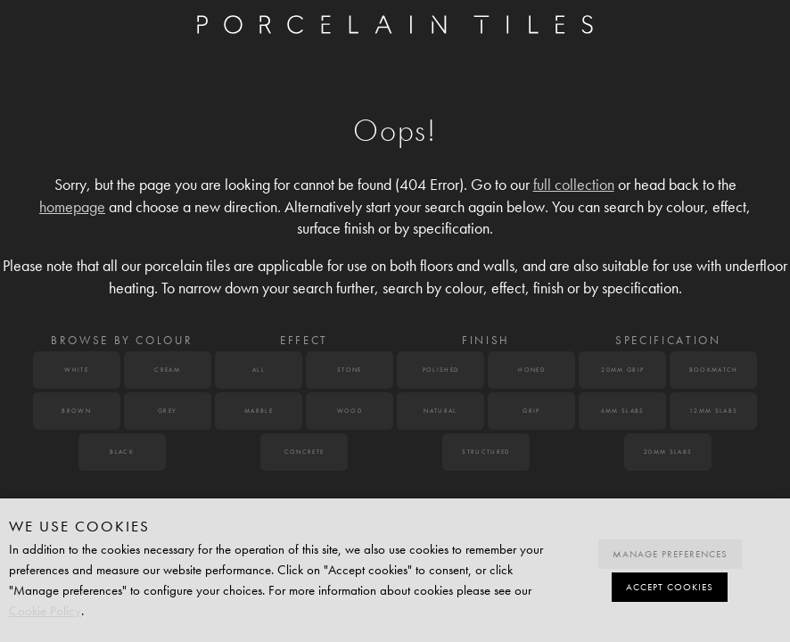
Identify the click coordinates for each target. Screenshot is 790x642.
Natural (440, 411)
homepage (72, 207)
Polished (441, 370)
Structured (485, 452)
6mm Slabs (623, 411)
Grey (167, 411)
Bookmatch (713, 370)
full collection (573, 185)
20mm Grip (622, 370)
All (258, 370)
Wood (349, 411)
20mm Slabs (668, 452)
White (76, 370)
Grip (531, 411)
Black (122, 452)
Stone (349, 370)
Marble (258, 411)
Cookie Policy (45, 611)
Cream (167, 370)
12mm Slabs (713, 411)
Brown (76, 411)
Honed (531, 370)
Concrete (304, 452)
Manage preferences (670, 554)
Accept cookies (669, 587)
